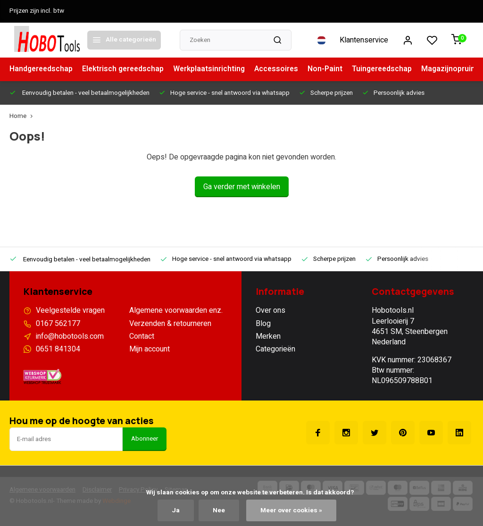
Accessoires (281, 69)
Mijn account (149, 349)
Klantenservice (364, 40)
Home (23, 116)
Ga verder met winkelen (241, 186)
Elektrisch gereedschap (126, 69)
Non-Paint (331, 69)
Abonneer (144, 438)
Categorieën (275, 349)
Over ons (270, 310)
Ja (176, 510)
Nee (219, 510)
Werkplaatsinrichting (213, 69)
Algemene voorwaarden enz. (176, 310)
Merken (268, 336)
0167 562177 (58, 323)
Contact (141, 336)
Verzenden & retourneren (170, 323)
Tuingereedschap (389, 69)
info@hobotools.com (70, 336)
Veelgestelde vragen (70, 310)
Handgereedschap (42, 69)
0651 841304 (58, 349)
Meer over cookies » (291, 510)
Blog (263, 323)
